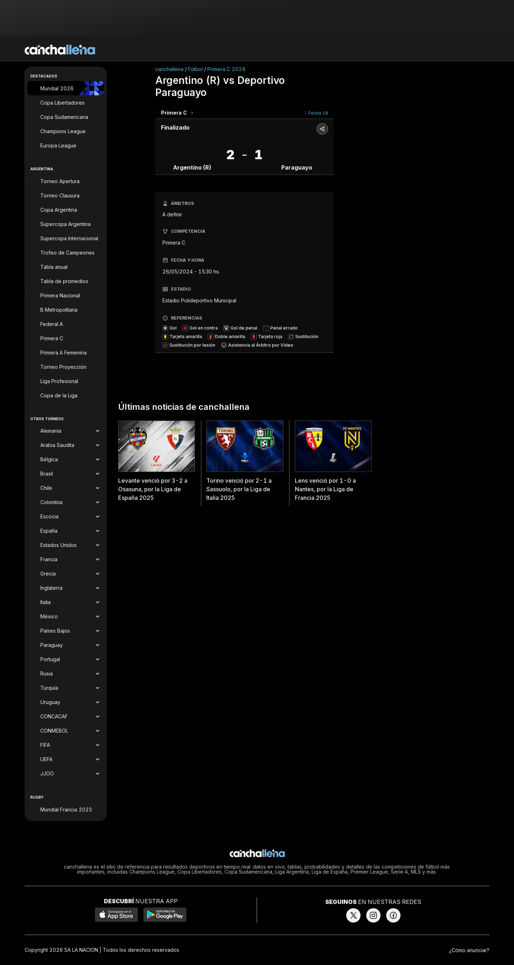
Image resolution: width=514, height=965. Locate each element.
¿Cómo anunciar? (469, 950)
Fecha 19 (318, 113)
